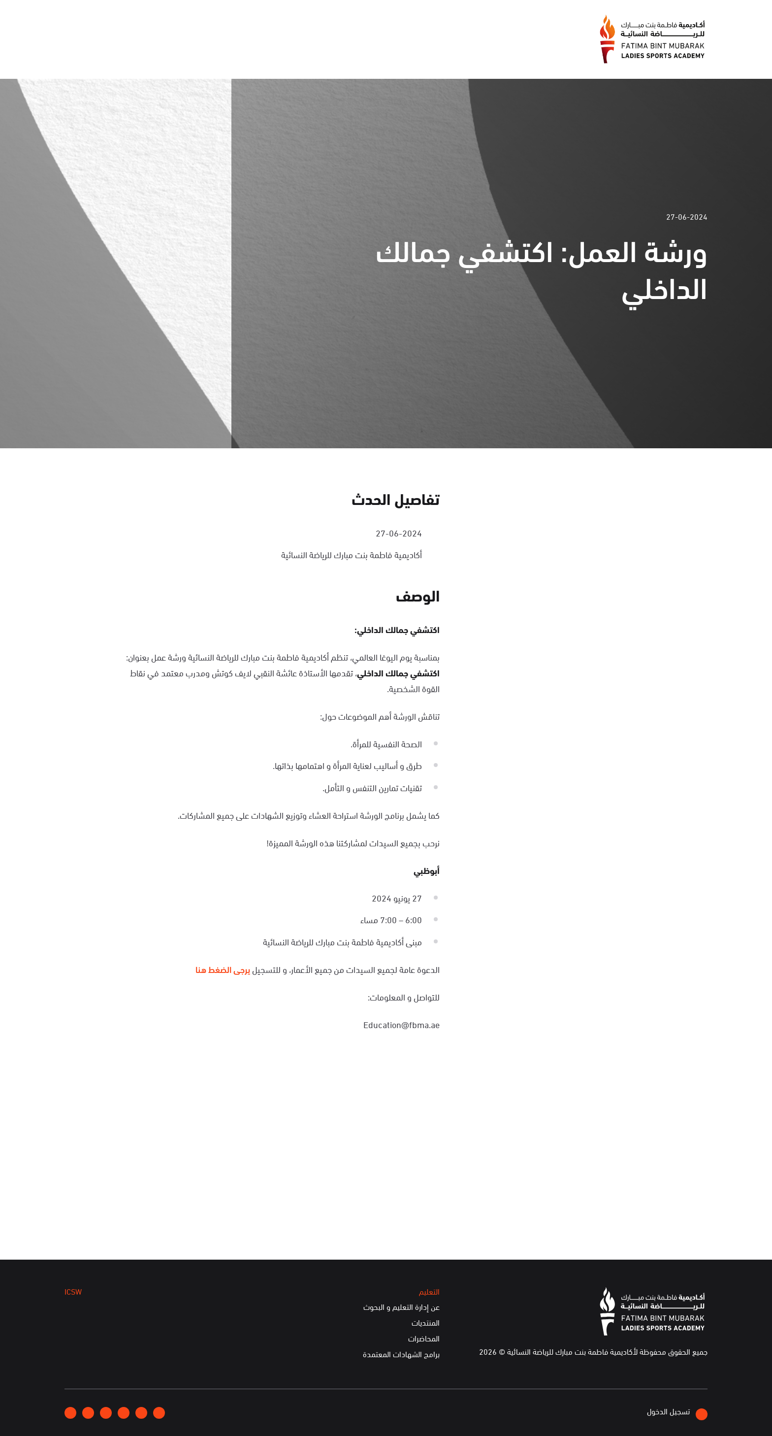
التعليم (204, 51)
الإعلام (294, 51)
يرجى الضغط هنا (222, 969)
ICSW (164, 51)
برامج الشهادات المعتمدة (401, 1353)
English (105, 24)
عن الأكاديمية (347, 51)
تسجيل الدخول (677, 1412)
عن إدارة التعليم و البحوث (401, 1306)
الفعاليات (249, 51)
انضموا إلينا (193, 24)
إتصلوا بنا (146, 24)
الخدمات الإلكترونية (103, 51)
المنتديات (426, 1322)
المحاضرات (424, 1338)
